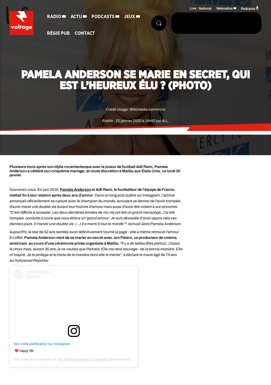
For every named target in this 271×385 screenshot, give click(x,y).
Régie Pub (58, 33)
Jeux (129, 16)
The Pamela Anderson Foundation (82, 359)
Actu (76, 16)
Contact (85, 33)
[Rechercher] (158, 23)
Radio (54, 16)
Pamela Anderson (75, 190)
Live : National (201, 8)
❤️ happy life (24, 351)
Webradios (224, 8)
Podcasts (102, 16)
